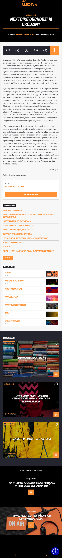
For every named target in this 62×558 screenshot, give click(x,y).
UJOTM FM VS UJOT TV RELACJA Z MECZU (18, 225)
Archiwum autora (31, 194)
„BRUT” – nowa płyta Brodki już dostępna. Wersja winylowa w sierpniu (31, 484)
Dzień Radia (7, 246)
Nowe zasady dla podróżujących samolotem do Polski (32, 517)
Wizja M (8, 313)
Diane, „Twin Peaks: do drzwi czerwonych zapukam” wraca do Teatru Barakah (28, 215)
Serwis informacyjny (13, 289)
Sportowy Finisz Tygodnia (15, 305)
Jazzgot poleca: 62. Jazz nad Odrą (17, 221)
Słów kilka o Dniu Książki (13, 210)
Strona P (8, 272)
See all (8, 258)
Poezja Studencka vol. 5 (13, 242)
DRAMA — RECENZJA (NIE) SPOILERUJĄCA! (18, 229)
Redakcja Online (10, 373)
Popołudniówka (11, 297)
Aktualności (31, 15)
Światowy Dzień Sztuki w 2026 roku (17, 234)
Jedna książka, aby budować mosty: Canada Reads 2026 (25, 238)
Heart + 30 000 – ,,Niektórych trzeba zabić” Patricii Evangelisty (28, 251)
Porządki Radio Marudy (14, 281)
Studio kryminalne (12, 321)
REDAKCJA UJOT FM (25, 34)
